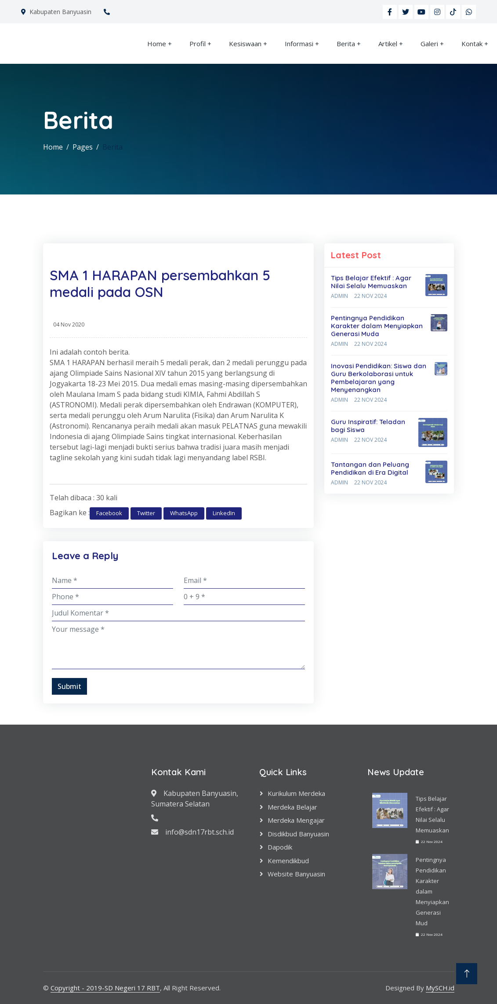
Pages (83, 147)
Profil (197, 43)
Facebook (109, 513)
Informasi (299, 43)
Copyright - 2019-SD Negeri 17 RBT (105, 987)
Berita (346, 43)
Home (156, 43)
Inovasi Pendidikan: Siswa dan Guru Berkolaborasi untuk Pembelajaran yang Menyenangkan (378, 378)
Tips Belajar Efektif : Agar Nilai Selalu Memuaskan (371, 282)
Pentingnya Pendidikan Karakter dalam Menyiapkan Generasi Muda (377, 326)
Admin (339, 296)
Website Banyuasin (296, 873)
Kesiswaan (245, 43)
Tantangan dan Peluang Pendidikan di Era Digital (370, 468)
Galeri (429, 43)
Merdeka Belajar (292, 806)
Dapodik (280, 847)
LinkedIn (224, 513)
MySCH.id (440, 987)
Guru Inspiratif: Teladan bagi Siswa (368, 426)
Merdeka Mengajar (296, 820)
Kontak (471, 43)
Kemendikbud (288, 860)
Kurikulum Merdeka (296, 793)
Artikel (387, 43)
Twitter (146, 513)
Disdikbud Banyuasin (298, 833)
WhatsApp (184, 513)
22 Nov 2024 (370, 296)
